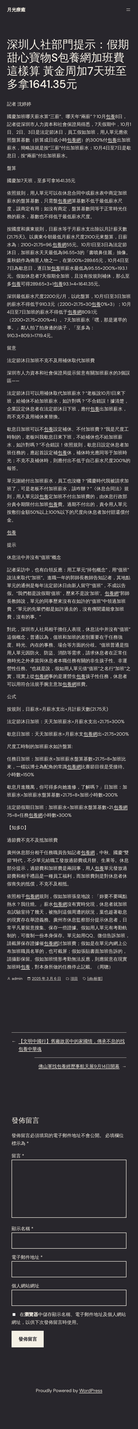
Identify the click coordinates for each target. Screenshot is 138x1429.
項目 (74, 978)
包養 (110, 116)
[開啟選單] (128, 9)
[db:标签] (94, 978)
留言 (18, 1156)
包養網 (74, 140)
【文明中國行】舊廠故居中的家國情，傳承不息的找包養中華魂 (71, 1045)
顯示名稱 (23, 1229)
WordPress (90, 1390)
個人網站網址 (25, 1286)
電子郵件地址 (27, 1257)
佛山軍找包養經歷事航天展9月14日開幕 (79, 1066)
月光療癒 (16, 10)
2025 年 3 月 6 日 (46, 978)
